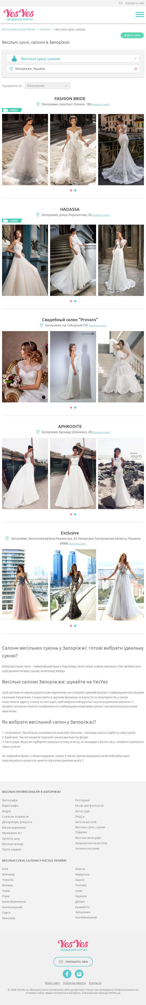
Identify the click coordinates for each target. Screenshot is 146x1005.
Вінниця (7, 885)
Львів (6, 891)
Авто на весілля (86, 822)
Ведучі (6, 811)
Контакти (95, 983)
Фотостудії (82, 811)
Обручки (81, 832)
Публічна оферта (74, 983)
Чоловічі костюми (87, 848)
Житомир (8, 874)
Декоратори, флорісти (17, 822)
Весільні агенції (12, 844)
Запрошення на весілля (91, 843)
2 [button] (75, 190)
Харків (79, 880)
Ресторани (82, 800)
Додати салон (132, 35)
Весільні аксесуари (88, 838)
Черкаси (81, 896)
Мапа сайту (52, 983)
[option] (25, 149)
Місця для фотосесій (89, 806)
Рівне (6, 896)
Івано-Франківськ (14, 901)
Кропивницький (86, 917)
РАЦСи (79, 817)
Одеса (6, 912)
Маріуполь (82, 874)
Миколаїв (8, 918)
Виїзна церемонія (14, 827)
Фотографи (9, 800)
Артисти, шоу (11, 838)
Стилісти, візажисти (15, 817)
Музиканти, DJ (12, 833)
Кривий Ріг (82, 907)
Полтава (80, 885)
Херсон (80, 869)
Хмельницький (12, 907)
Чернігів (7, 880)
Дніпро (80, 901)
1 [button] (71, 190)
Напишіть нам (134, 3)
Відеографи (10, 806)
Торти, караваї (11, 849)
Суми (78, 891)
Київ (5, 869)
